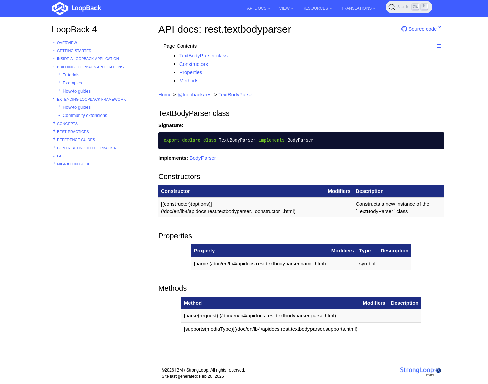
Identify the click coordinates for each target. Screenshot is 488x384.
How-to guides (77, 91)
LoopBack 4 (74, 29)
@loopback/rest (195, 94)
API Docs (258, 8)
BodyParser (202, 158)
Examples (72, 82)
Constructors (193, 64)
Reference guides (76, 140)
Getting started (74, 51)
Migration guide (73, 164)
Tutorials (71, 74)
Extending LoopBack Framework (91, 99)
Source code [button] (419, 29)
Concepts (67, 124)
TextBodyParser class (203, 55)
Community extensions (85, 115)
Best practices (73, 132)
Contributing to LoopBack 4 (86, 148)
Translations (358, 8)
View (286, 8)
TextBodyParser (236, 94)
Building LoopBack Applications (90, 67)
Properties (190, 72)
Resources (317, 8)
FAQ (60, 156)
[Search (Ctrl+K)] (409, 7)
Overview (67, 43)
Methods (189, 80)
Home (165, 94)
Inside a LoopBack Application (88, 59)
